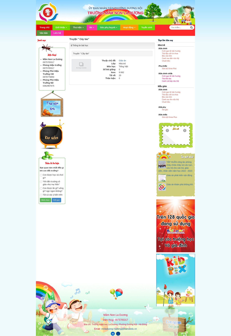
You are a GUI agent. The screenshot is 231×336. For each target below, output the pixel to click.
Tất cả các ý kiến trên (51, 195)
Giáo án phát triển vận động (179, 175)
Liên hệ (57, 33)
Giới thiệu (61, 28)
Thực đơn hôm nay (165, 40)
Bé (92, 28)
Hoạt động (129, 28)
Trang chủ (45, 27)
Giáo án (122, 60)
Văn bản (44, 33)
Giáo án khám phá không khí (179, 184)
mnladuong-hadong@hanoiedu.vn (119, 329)
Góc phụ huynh (108, 28)
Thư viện (78, 28)
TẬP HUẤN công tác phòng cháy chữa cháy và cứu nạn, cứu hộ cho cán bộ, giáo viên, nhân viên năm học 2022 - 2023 (175, 166)
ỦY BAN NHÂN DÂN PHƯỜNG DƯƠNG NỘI (115, 8)
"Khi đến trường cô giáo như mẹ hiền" (50, 183)
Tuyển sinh (146, 27)
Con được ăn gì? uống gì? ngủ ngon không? (51, 189)
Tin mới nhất (187, 157)
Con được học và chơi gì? (51, 176)
